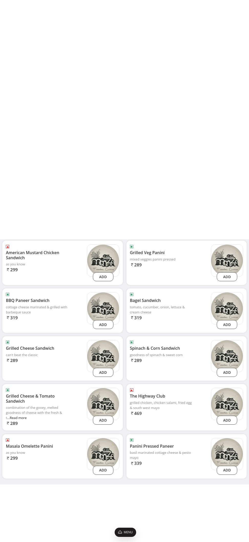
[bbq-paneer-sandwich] (103, 308)
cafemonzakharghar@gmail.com (196, 501)
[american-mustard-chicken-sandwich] (103, 260)
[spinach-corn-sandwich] (227, 355)
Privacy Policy (34, 507)
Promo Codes (34, 518)
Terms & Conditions (39, 513)
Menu (125, 532)
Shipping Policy (35, 501)
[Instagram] (184, 517)
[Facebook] (174, 517)
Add (103, 276)
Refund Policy (34, 524)
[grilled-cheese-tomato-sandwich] (103, 403)
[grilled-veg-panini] (227, 260)
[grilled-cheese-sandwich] (103, 355)
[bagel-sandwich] (227, 308)
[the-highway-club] (227, 403)
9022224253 (182, 508)
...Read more (17, 417)
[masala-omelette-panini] (103, 453)
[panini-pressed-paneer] (227, 453)
